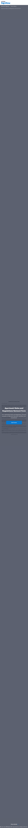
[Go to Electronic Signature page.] (5, 6)
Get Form (14, 422)
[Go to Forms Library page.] (13, 6)
